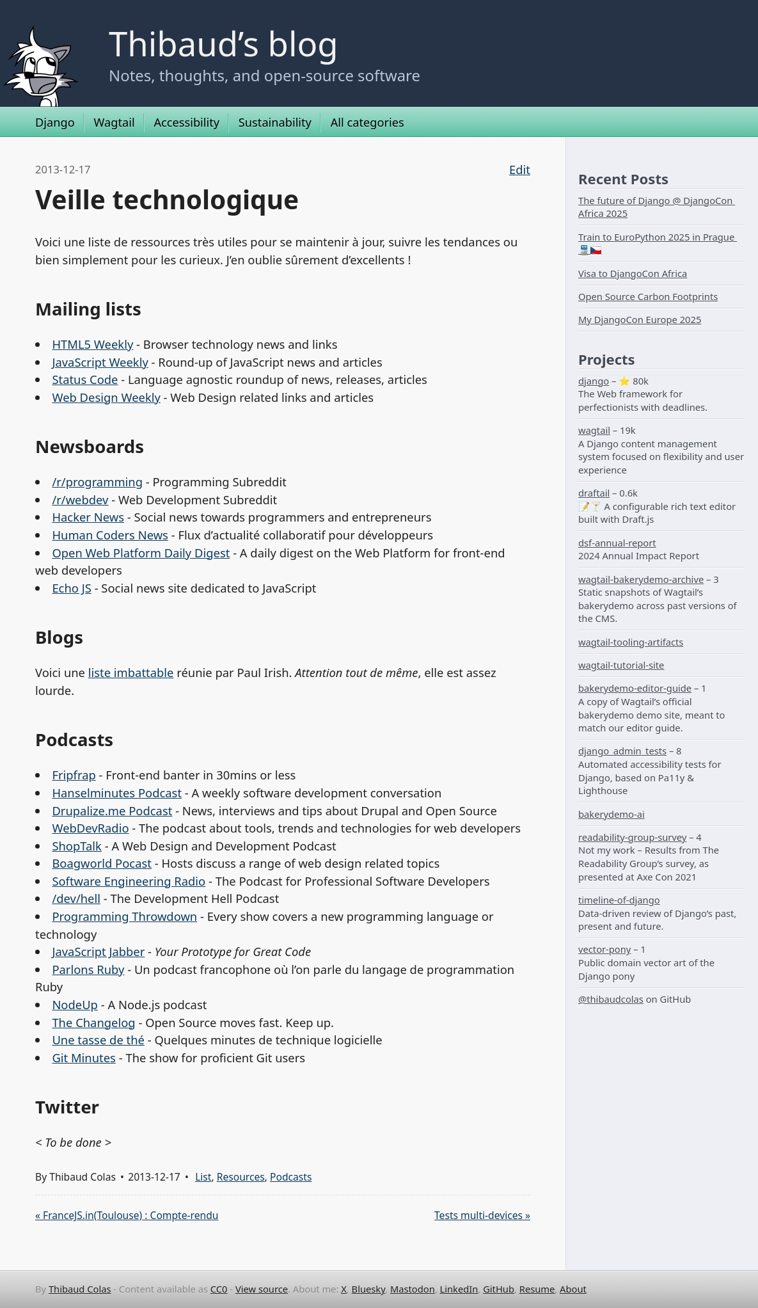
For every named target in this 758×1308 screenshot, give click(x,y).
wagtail (594, 430)
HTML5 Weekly (92, 344)
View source (261, 1288)
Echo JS (71, 588)
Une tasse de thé (98, 1040)
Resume (537, 1288)
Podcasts (291, 1177)
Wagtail (113, 122)
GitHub (498, 1288)
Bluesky (369, 1288)
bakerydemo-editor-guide (634, 688)
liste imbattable (131, 672)
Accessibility (186, 122)
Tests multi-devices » (482, 1215)
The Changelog (93, 1022)
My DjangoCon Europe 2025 (639, 319)
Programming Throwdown (124, 916)
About (573, 1288)
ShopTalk (77, 846)
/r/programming (97, 482)
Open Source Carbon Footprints (648, 296)
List (203, 1177)
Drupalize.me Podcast (112, 810)
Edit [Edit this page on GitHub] (519, 169)
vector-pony (604, 949)
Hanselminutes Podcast (117, 793)
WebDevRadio (90, 828)
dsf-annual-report (617, 542)
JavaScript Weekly (100, 362)
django (593, 380)
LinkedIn (459, 1288)
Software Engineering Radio (128, 881)
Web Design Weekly (106, 397)
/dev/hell (76, 898)
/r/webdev (80, 499)
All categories (367, 122)
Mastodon (412, 1288)
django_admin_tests (622, 750)
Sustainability (275, 122)
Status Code (85, 379)
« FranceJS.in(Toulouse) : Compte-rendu (126, 1215)
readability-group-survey (632, 837)
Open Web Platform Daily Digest (141, 553)
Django (55, 122)
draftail (594, 492)
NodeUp (75, 1004)
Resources (241, 1177)
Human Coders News (110, 535)
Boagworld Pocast (102, 863)
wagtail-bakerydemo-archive (641, 579)
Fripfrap (73, 775)
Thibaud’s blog (223, 43)
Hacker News (88, 517)
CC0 (219, 1288)
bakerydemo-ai (611, 814)
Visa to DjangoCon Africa (632, 273)
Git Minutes (84, 1057)
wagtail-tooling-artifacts (630, 641)
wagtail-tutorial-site (621, 664)
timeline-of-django (619, 899)
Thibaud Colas (80, 1288)
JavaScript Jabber (98, 951)
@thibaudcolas (611, 999)
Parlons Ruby (88, 969)
